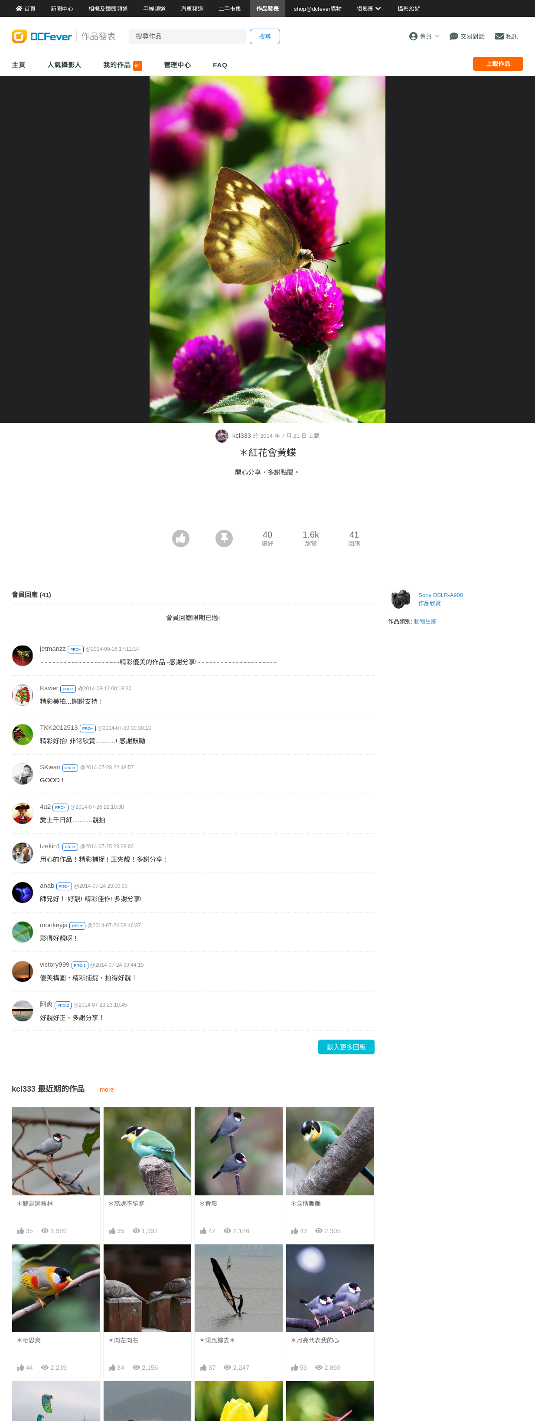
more (107, 1089)
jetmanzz (53, 648)
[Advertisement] (267, 505)
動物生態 (425, 621)
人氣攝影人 (64, 65)
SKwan (50, 767)
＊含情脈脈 (305, 1203)
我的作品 (122, 66)
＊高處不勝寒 (126, 1203)
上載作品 (498, 63)
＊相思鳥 (28, 1340)
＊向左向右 (123, 1340)
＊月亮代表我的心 (314, 1340)
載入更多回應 (346, 1047)
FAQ (220, 65)
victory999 (54, 964)
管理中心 (178, 65)
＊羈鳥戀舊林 (34, 1203)
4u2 (45, 806)
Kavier (49, 688)
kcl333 (234, 435)
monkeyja (54, 925)
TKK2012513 (59, 727)
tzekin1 (50, 846)
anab (47, 885)
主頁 (19, 65)
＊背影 (208, 1203)
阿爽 (46, 1004)
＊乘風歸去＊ (217, 1340)
